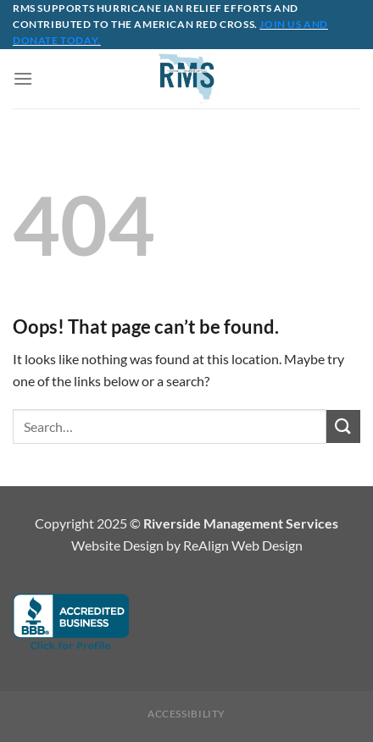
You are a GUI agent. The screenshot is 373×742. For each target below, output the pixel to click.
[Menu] (23, 78)
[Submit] (343, 426)
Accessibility (186, 713)
